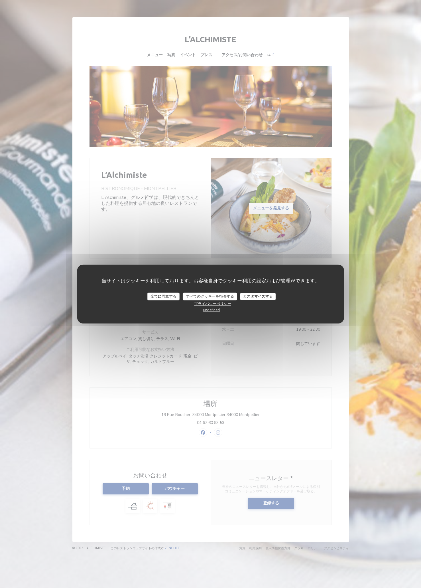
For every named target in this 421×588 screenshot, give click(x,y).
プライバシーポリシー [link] (212, 303)
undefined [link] (211, 310)
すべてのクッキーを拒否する (210, 296)
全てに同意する (163, 296)
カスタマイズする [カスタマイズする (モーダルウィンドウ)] (258, 296)
